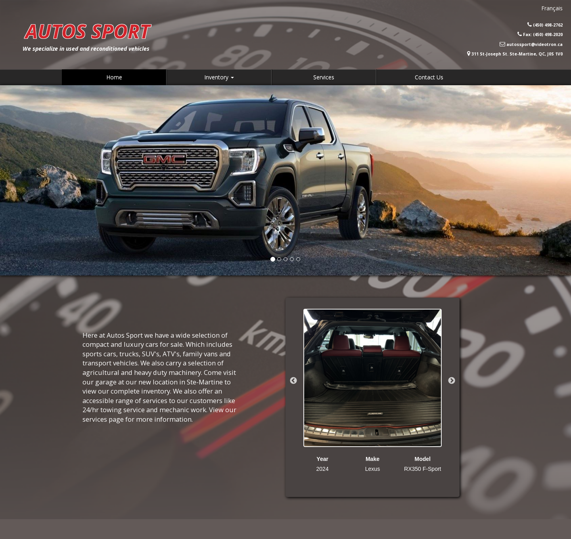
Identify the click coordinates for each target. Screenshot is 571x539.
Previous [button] (293, 381)
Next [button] (452, 381)
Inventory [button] (219, 77)
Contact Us (429, 77)
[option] (372, 391)
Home (114, 77)
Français (552, 8)
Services (323, 77)
